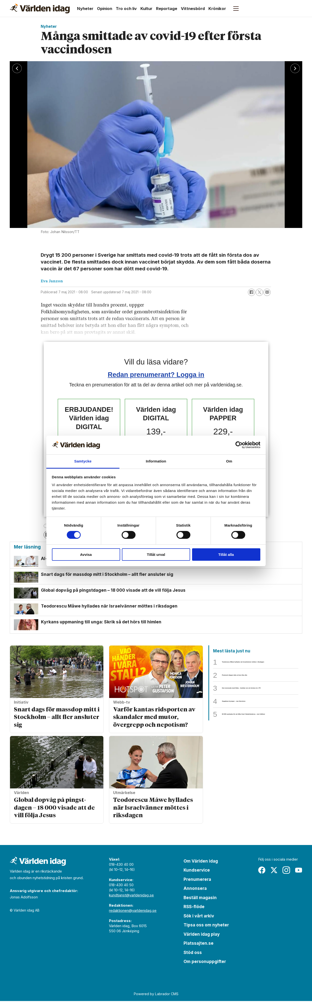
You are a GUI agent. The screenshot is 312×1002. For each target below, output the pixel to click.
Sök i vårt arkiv (199, 916)
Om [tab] (229, 461)
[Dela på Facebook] (251, 292)
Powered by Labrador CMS (156, 995)
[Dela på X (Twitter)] (259, 292)
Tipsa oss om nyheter (206, 925)
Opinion (104, 8)
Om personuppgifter (205, 962)
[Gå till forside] (40, 8)
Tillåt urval (156, 554)
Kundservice (197, 871)
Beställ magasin (200, 898)
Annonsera (195, 889)
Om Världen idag (201, 862)
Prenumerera (197, 880)
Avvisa (86, 554)
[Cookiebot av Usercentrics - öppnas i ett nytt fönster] (239, 445)
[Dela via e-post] (267, 292)
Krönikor (217, 8)
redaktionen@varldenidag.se (132, 911)
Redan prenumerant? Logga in (156, 374)
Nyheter (85, 8)
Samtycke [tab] (83, 461)
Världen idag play (202, 935)
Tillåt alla (226, 554)
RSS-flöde (194, 907)
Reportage (166, 8)
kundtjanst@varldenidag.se (131, 896)
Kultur (146, 8)
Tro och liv (126, 8)
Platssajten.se (199, 944)
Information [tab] (156, 461)
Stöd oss (193, 953)
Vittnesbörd (193, 8)
